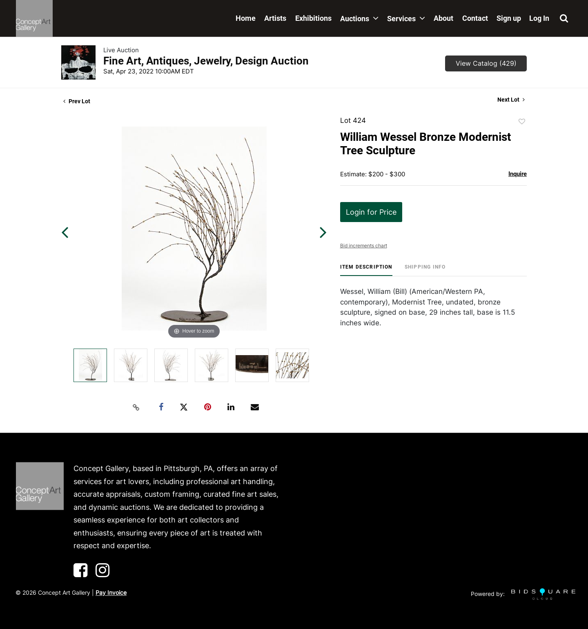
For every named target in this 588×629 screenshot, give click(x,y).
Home (246, 18)
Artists (275, 18)
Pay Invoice (111, 592)
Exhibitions (313, 18)
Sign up (509, 18)
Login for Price (371, 212)
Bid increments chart (363, 245)
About (443, 18)
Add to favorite (522, 121)
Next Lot (511, 99)
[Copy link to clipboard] (136, 407)
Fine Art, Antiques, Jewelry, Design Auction (206, 61)
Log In (539, 18)
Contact (475, 18)
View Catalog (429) (486, 63)
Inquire (517, 174)
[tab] (366, 270)
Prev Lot (76, 101)
